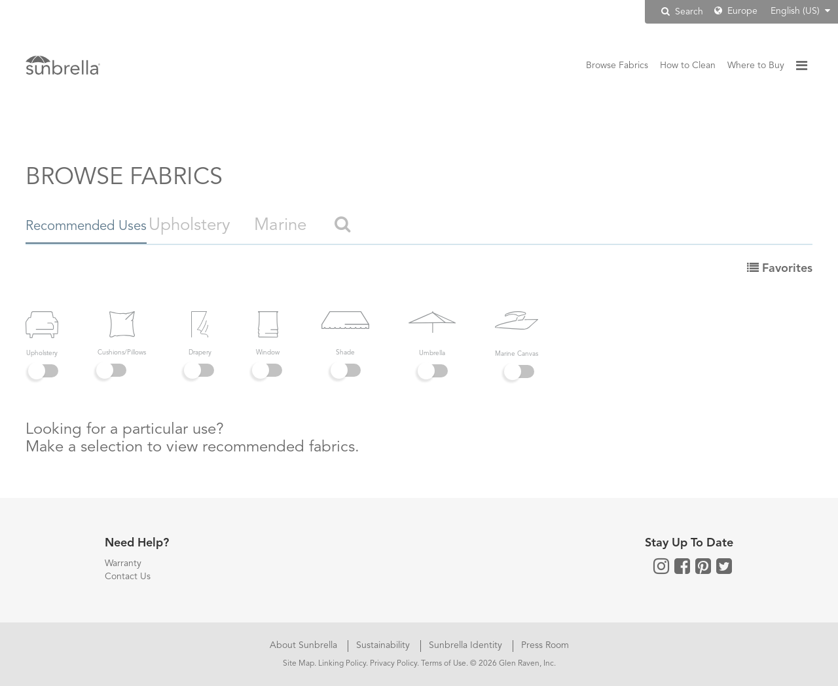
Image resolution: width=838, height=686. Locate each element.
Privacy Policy (393, 664)
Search (682, 11)
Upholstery (244, 225)
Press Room (545, 645)
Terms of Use (443, 664)
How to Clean (688, 65)
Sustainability (384, 645)
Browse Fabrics (617, 65)
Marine (335, 225)
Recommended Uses (103, 225)
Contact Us (128, 576)
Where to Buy (755, 65)
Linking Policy (342, 664)
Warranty (123, 563)
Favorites (779, 269)
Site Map (298, 664)
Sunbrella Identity (467, 645)
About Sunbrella (305, 645)
